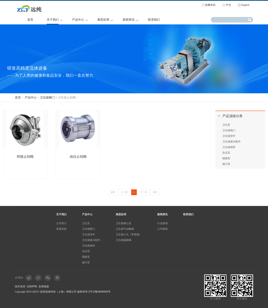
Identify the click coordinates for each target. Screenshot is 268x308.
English (245, 5)
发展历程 (61, 229)
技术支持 (20, 286)
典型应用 (103, 19)
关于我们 (53, 19)
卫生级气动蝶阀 (125, 229)
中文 (228, 5)
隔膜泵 (226, 158)
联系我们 (154, 19)
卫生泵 (226, 124)
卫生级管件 (228, 136)
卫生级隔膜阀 (123, 240)
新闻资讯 (129, 19)
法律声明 (32, 286)
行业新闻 (162, 223)
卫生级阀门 (228, 130)
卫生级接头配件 (231, 141)
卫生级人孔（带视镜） (129, 234)
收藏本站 (210, 5)
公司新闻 (162, 229)
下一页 (143, 192)
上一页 (124, 192)
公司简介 (61, 223)
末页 (155, 192)
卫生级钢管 (228, 147)
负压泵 (226, 152)
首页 (30, 19)
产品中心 (78, 19)
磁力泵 (226, 164)
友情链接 (44, 286)
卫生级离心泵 (123, 223)
